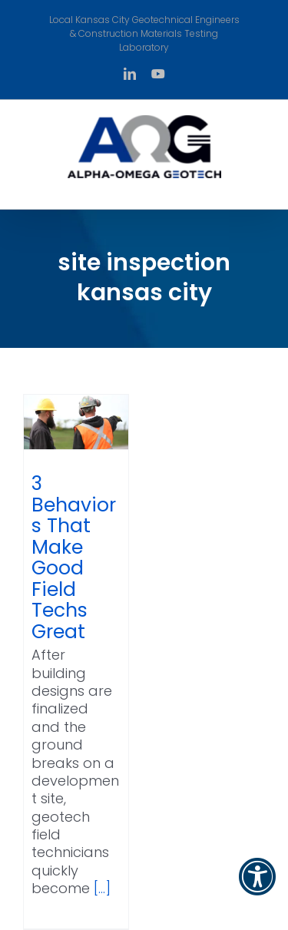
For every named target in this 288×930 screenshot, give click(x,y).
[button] (257, 886)
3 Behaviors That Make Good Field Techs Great (73, 557)
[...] (102, 888)
